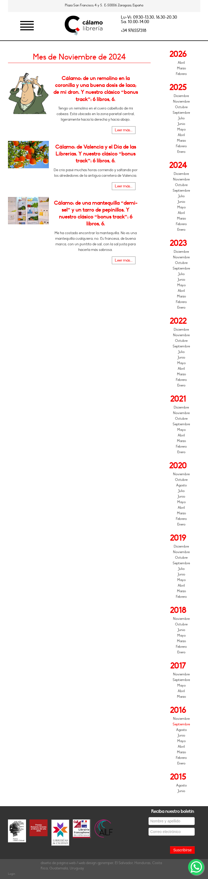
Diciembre (181, 96)
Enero (181, 152)
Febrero (181, 74)
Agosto (181, 485)
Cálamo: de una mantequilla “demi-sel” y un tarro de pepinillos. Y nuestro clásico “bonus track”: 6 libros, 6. (95, 213)
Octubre (181, 107)
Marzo (181, 68)
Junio (181, 124)
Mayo (181, 129)
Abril (181, 63)
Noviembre (181, 101)
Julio (181, 118)
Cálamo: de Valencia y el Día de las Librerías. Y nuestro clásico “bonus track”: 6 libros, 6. (95, 154)
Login (11, 874)
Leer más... (124, 130)
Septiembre (181, 113)
